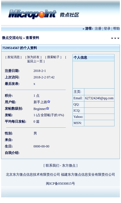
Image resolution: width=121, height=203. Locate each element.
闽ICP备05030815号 (60, 184)
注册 (98, 28)
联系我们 (52, 165)
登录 (107, 28)
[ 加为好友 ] (33, 57)
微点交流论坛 (12, 38)
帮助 (116, 28)
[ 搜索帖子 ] (53, 57)
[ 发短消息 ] (13, 57)
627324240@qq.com (99, 98)
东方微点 (69, 165)
